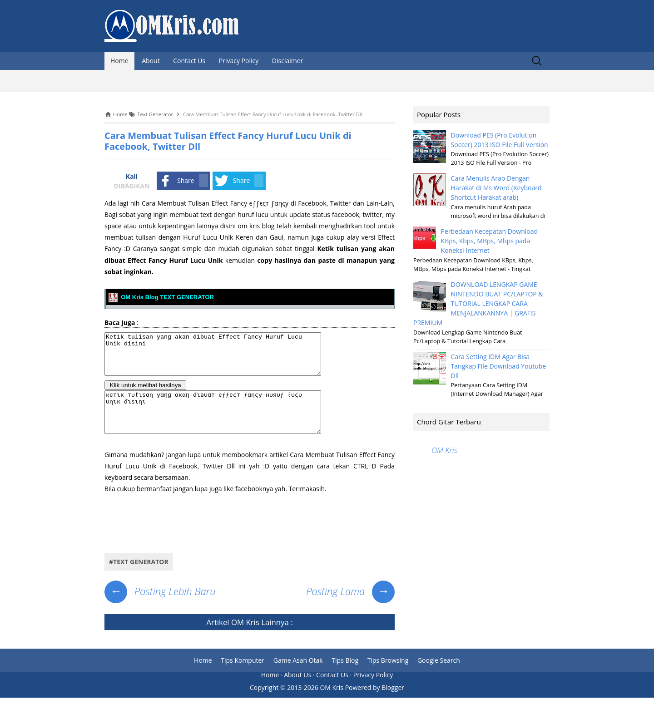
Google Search (438, 676)
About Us (297, 691)
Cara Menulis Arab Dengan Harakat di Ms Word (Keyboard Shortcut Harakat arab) (496, 188)
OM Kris (245, 638)
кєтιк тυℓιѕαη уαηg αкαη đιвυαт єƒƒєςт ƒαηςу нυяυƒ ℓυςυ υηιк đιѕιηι (225, 424)
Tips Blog (345, 676)
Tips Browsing (388, 676)
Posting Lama (350, 607)
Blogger (393, 703)
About (150, 60)
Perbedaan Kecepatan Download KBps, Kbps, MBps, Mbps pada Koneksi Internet (489, 241)
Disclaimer (287, 60)
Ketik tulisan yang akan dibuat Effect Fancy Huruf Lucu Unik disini (225, 358)
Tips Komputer (242, 676)
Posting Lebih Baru (160, 607)
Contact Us (189, 60)
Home (119, 60)
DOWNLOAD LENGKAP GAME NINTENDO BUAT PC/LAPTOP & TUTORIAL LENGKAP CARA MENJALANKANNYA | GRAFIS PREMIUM (478, 303)
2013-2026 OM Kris (315, 703)
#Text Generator (138, 578)
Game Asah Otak (298, 676)
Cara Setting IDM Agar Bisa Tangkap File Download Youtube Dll (498, 366)
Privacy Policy (238, 60)
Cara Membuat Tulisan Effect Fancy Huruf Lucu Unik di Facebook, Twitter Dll (228, 141)
